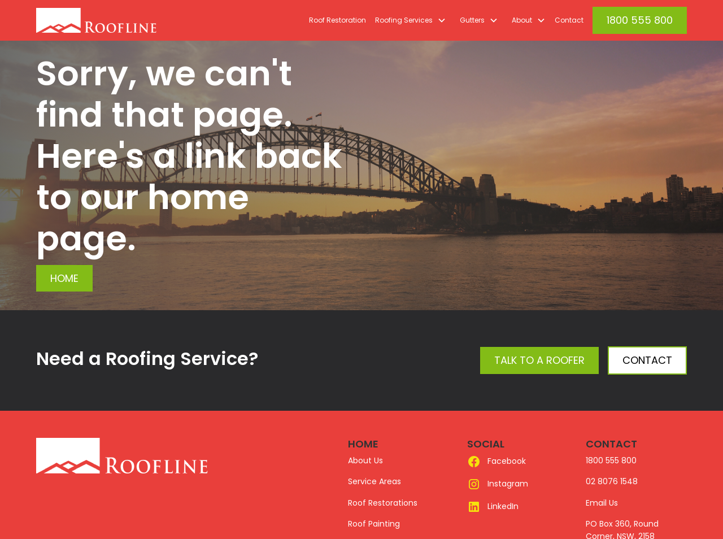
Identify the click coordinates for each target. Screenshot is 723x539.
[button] (408, 20)
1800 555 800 (640, 20)
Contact (569, 20)
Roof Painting (374, 523)
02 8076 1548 (612, 481)
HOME (363, 444)
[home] (122, 20)
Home (64, 278)
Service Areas (374, 481)
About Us (365, 460)
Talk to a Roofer (539, 360)
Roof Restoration (337, 20)
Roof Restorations (382, 502)
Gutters (472, 20)
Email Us (602, 502)
